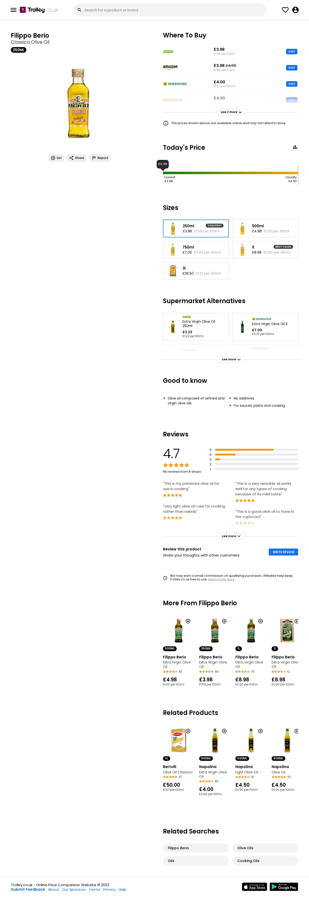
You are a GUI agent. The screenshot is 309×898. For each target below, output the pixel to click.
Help (122, 889)
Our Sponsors (74, 889)
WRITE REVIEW (283, 552)
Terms (94, 889)
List (56, 158)
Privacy (109, 889)
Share (76, 158)
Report (99, 158)
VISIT (291, 51)
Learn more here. (221, 579)
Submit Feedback (28, 889)
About (53, 889)
